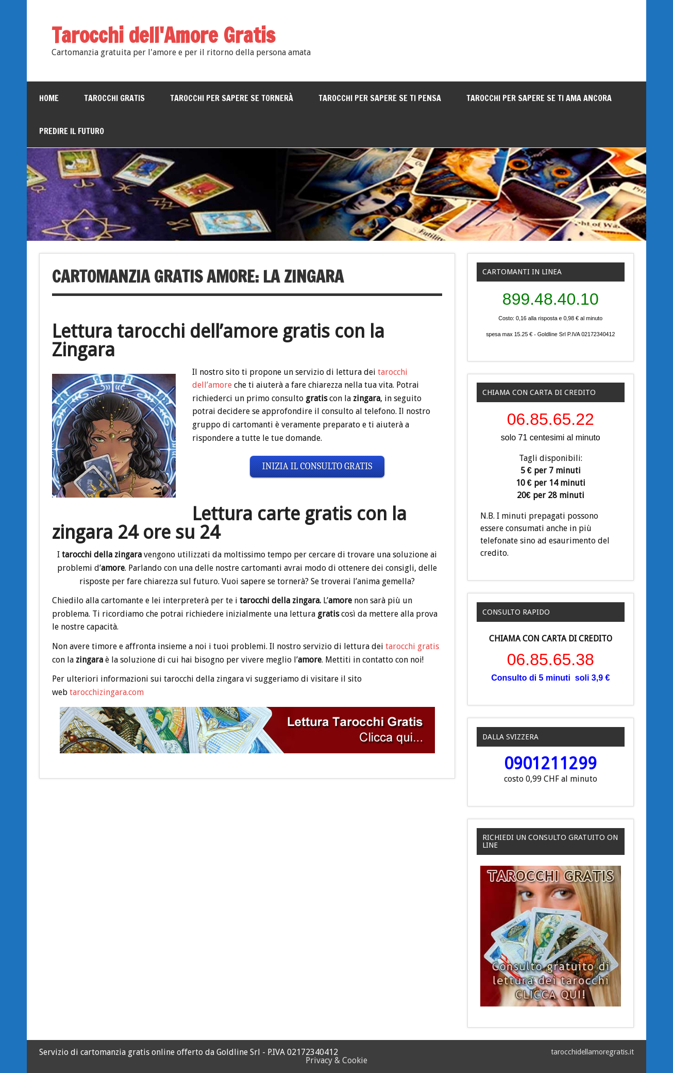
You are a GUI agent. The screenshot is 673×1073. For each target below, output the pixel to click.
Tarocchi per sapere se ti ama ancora (539, 98)
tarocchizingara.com (107, 692)
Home (49, 98)
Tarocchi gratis (114, 98)
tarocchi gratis (412, 646)
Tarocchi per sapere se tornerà (231, 98)
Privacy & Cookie (336, 1060)
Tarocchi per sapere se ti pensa (379, 98)
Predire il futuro (71, 131)
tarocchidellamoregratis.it (592, 1052)
